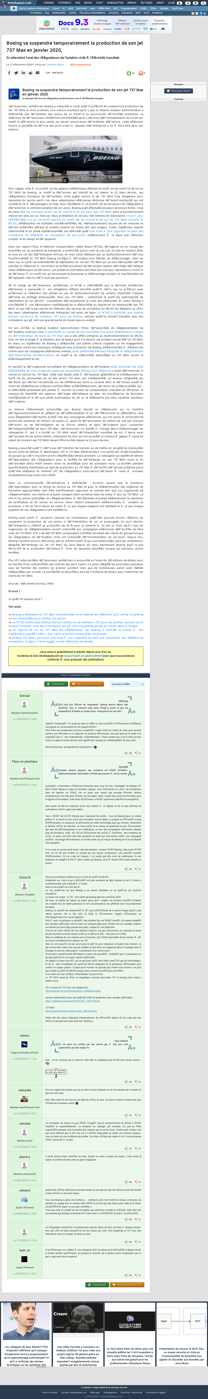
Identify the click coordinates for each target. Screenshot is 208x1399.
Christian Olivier (55, 67)
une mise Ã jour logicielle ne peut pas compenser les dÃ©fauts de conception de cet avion (75, 236)
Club (171, 2)
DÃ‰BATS (127, 13)
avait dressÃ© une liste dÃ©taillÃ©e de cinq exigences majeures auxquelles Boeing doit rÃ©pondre (75, 371)
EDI (115, 8)
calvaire (25, 1197)
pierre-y (24, 1164)
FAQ (77, 2)
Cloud (56, 8)
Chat (99, 2)
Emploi (132, 2)
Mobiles (164, 8)
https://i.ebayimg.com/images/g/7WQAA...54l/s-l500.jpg (72, 1008)
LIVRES (72, 13)
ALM (70, 8)
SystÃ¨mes (177, 8)
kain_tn (25, 1257)
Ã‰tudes (146, 2)
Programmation (129, 8)
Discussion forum (178, 91)
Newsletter (115, 2)
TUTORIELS (36, 13)
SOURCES (113, 13)
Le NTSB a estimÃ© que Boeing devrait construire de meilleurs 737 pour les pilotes (75, 317)
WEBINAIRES (59, 13)
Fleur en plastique (25, 768)
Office (153, 8)
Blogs (88, 2)
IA (63, 8)
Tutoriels (64, 2)
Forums (48, 2)
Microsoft (82, 8)
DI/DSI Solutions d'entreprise (34, 8)
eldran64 (25, 1097)
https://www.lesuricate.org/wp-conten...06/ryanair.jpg (71, 1018)
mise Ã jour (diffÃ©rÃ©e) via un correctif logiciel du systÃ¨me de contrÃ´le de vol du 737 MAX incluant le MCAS (75, 222)
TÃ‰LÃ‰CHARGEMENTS (92, 13)
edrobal (24, 1130)
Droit (160, 2)
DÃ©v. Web (104, 8)
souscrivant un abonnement (83, 658)
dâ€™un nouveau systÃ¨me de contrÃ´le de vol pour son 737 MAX (66, 214)
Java (92, 8)
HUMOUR (157, 13)
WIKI (138, 13)
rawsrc (25, 1042)
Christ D (25, 884)
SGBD (143, 8)
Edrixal (25, 702)
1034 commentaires (80, 67)
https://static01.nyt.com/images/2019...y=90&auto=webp (73, 998)
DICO (146, 13)
